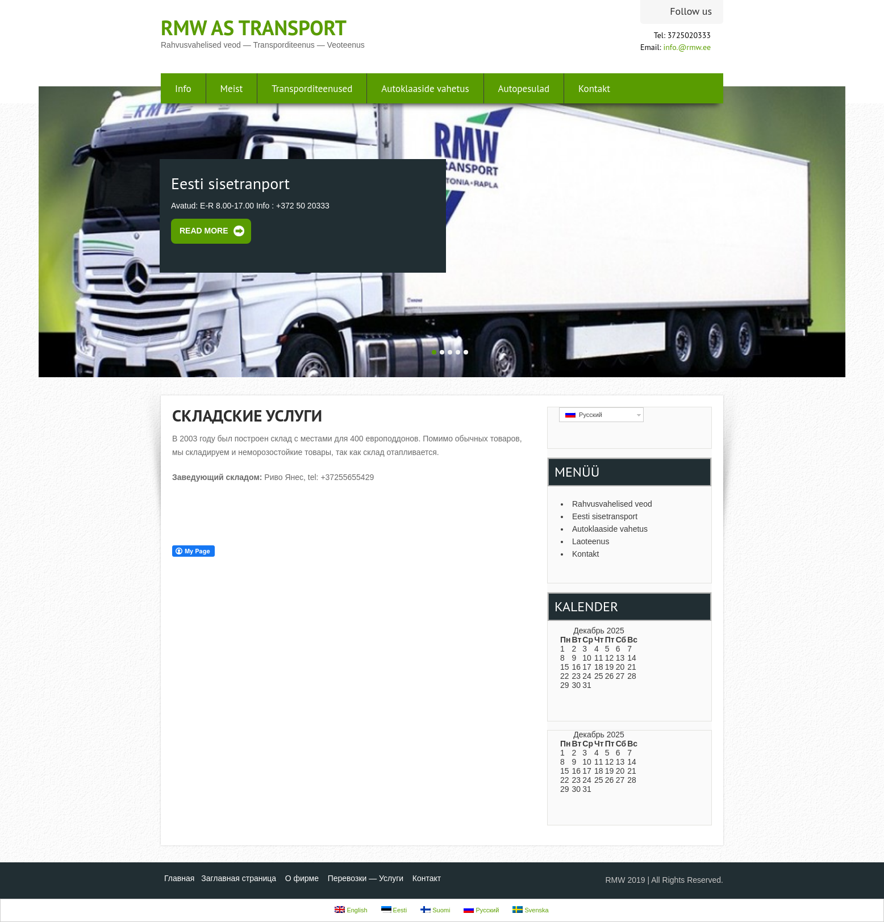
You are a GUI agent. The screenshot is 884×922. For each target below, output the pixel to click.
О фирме (302, 878)
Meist (231, 88)
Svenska (530, 909)
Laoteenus (590, 541)
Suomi (435, 909)
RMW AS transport (254, 27)
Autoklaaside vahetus (425, 88)
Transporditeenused (312, 88)
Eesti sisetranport (230, 183)
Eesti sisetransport (604, 516)
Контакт (426, 878)
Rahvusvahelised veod (612, 503)
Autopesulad (524, 88)
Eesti (394, 909)
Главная (179, 878)
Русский (583, 414)
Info (183, 88)
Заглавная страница (238, 878)
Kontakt (594, 88)
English (351, 909)
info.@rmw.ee (687, 47)
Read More (204, 230)
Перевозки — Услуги (366, 878)
